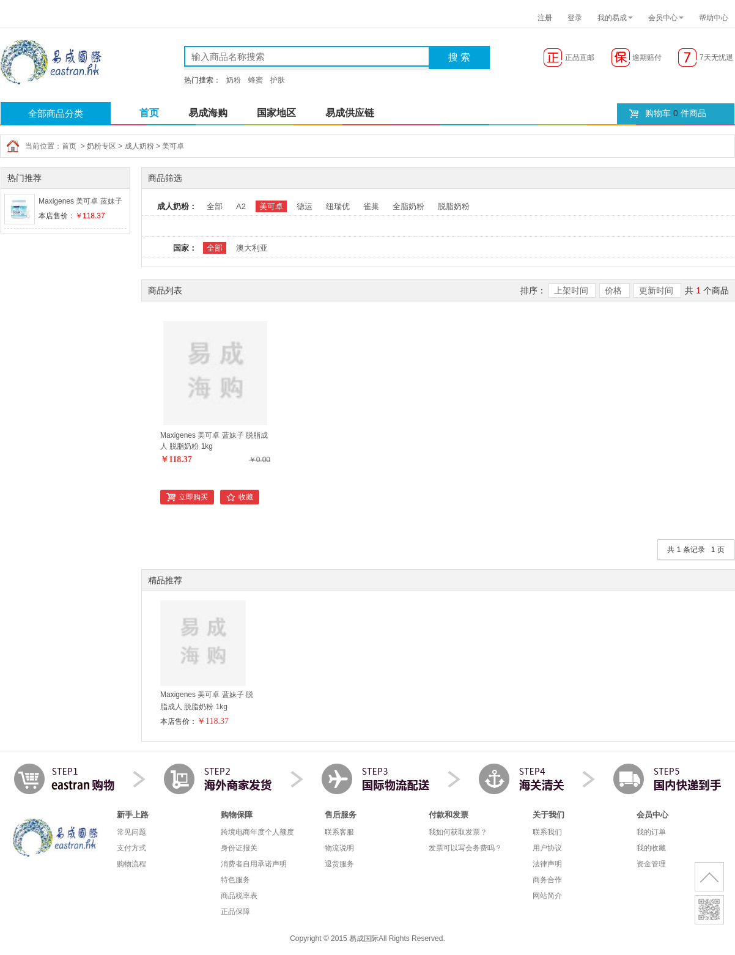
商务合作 (547, 880)
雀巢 (371, 206)
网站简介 (547, 895)
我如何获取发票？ (458, 832)
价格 (614, 290)
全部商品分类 (55, 113)
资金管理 (651, 864)
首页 (149, 113)
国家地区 (276, 113)
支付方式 (131, 848)
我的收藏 (651, 848)
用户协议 (547, 848)
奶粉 (233, 80)
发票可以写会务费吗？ (465, 848)
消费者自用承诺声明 (254, 864)
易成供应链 (349, 113)
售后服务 (340, 814)
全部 (215, 206)
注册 (544, 17)
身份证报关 (239, 848)
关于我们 (548, 814)
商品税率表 (239, 895)
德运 (304, 206)
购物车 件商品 (675, 113)
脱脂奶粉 (454, 206)
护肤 (277, 80)
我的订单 (651, 832)
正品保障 (235, 911)
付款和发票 (448, 814)
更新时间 (657, 290)
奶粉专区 (101, 146)
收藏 (245, 497)
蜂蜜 (255, 80)
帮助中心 (713, 17)
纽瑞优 (338, 206)
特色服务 (235, 880)
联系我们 (547, 832)
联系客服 (339, 832)
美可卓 (173, 146)
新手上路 (133, 814)
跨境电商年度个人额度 (257, 832)
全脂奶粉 (408, 206)
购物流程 (131, 864)
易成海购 (207, 113)
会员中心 (663, 17)
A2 (241, 206)
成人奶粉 (139, 146)
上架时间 (572, 290)
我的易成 (612, 17)
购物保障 (237, 814)
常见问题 (131, 832)
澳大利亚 (252, 248)
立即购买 (193, 497)
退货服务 (339, 864)
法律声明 (547, 864)
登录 (574, 17)
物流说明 (339, 848)
